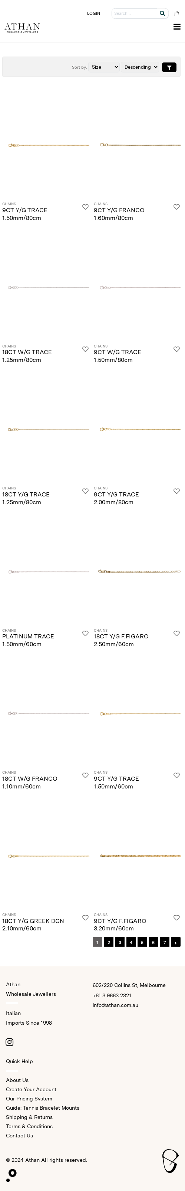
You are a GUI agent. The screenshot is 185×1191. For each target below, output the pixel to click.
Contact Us (19, 1136)
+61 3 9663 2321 (112, 995)
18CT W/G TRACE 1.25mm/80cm (27, 356)
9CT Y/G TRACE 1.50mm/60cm (116, 782)
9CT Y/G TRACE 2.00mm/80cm (116, 498)
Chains (9, 204)
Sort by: (79, 67)
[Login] (85, 212)
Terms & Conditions (29, 1126)
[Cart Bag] (176, 13)
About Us (17, 1080)
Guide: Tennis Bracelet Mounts (42, 1108)
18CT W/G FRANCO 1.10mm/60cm (29, 782)
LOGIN (93, 13)
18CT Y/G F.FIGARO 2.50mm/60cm (121, 640)
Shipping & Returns (29, 1117)
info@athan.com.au (115, 1005)
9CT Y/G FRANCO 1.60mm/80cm (119, 214)
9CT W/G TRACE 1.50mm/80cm (117, 356)
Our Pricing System (29, 1099)
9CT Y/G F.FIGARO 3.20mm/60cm (120, 924)
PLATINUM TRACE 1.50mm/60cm (28, 640)
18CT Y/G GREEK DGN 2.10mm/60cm (33, 924)
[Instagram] (9, 1042)
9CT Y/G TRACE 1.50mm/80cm (24, 214)
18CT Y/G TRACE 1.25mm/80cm (26, 498)
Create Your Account (31, 1089)
